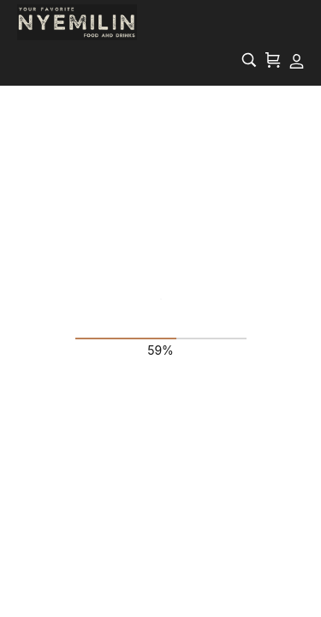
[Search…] (249, 60)
